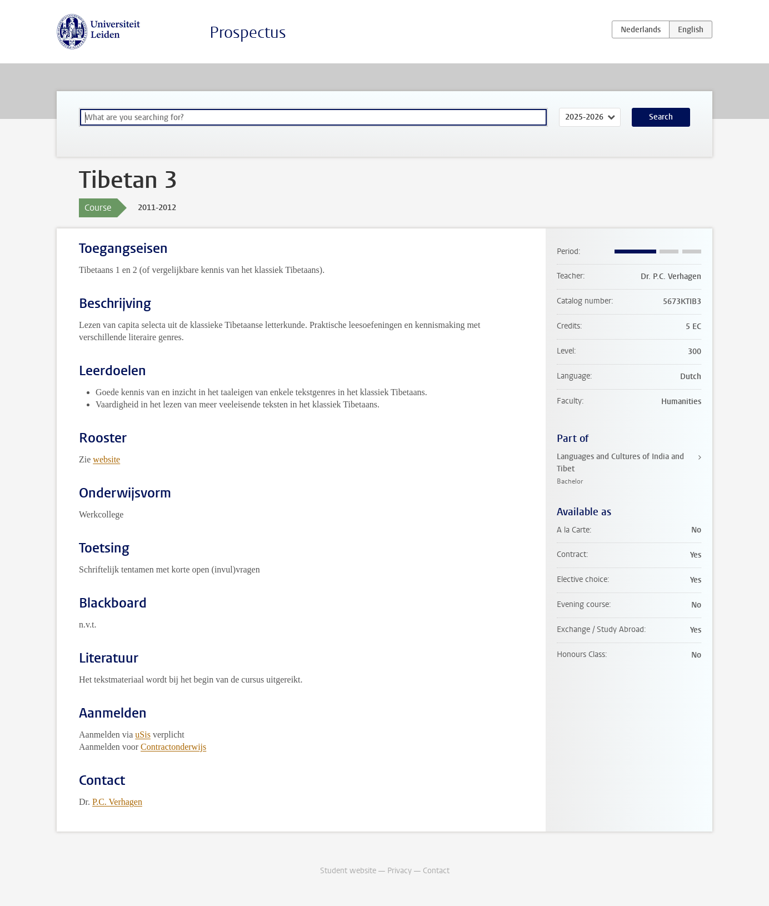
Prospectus (247, 32)
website (106, 459)
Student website (348, 870)
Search (661, 117)
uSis (143, 734)
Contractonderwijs (173, 746)
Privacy (399, 870)
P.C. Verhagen (117, 802)
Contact (436, 870)
